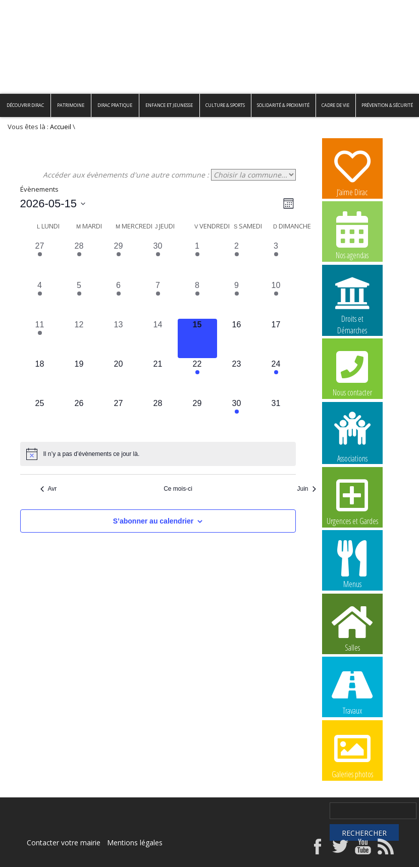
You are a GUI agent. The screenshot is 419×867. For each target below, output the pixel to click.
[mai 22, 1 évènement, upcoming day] (197, 377)
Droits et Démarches (352, 299)
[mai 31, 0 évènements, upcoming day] (276, 417)
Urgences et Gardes (352, 501)
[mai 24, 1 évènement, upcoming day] (276, 377)
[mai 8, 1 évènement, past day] (197, 299)
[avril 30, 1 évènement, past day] (158, 259)
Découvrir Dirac (25, 105)
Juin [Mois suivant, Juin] (306, 488)
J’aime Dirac (352, 172)
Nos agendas (352, 235)
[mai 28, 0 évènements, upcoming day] (158, 417)
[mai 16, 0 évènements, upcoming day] (236, 338)
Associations (352, 436)
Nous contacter (352, 372)
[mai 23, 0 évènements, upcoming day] (236, 377)
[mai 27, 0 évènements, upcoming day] (118, 417)
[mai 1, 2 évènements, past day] (197, 259)
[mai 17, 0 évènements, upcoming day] (276, 338)
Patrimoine (70, 105)
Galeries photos (352, 754)
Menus (352, 564)
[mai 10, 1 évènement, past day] (276, 299)
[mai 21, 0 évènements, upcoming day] (158, 377)
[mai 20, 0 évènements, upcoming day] (118, 377)
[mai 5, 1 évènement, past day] (79, 299)
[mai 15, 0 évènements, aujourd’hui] (197, 338)
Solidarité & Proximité (283, 105)
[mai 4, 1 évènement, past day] (40, 299)
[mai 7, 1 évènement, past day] (158, 299)
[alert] (158, 454)
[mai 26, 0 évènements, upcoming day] (79, 417)
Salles (352, 627)
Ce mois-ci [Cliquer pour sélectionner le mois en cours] (178, 488)
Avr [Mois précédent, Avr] (48, 488)
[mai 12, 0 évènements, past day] (79, 338)
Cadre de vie (335, 105)
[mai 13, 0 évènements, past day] (118, 338)
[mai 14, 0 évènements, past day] (158, 338)
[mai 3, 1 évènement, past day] (276, 259)
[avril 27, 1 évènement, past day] (40, 259)
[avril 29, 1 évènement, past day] (118, 259)
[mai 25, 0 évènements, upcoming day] (40, 417)
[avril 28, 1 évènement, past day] (79, 259)
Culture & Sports (225, 105)
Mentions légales (135, 842)
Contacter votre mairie (63, 842)
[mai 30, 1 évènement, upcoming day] (236, 417)
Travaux (352, 690)
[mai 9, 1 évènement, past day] (236, 299)
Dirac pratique (114, 105)
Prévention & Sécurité (387, 105)
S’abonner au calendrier (153, 521)
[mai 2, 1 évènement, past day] (236, 259)
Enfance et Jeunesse (169, 105)
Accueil (60, 127)
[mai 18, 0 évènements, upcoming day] (40, 377)
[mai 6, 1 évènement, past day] (118, 299)
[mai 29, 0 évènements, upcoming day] (197, 417)
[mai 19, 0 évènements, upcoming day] (79, 377)
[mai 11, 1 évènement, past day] (40, 338)
